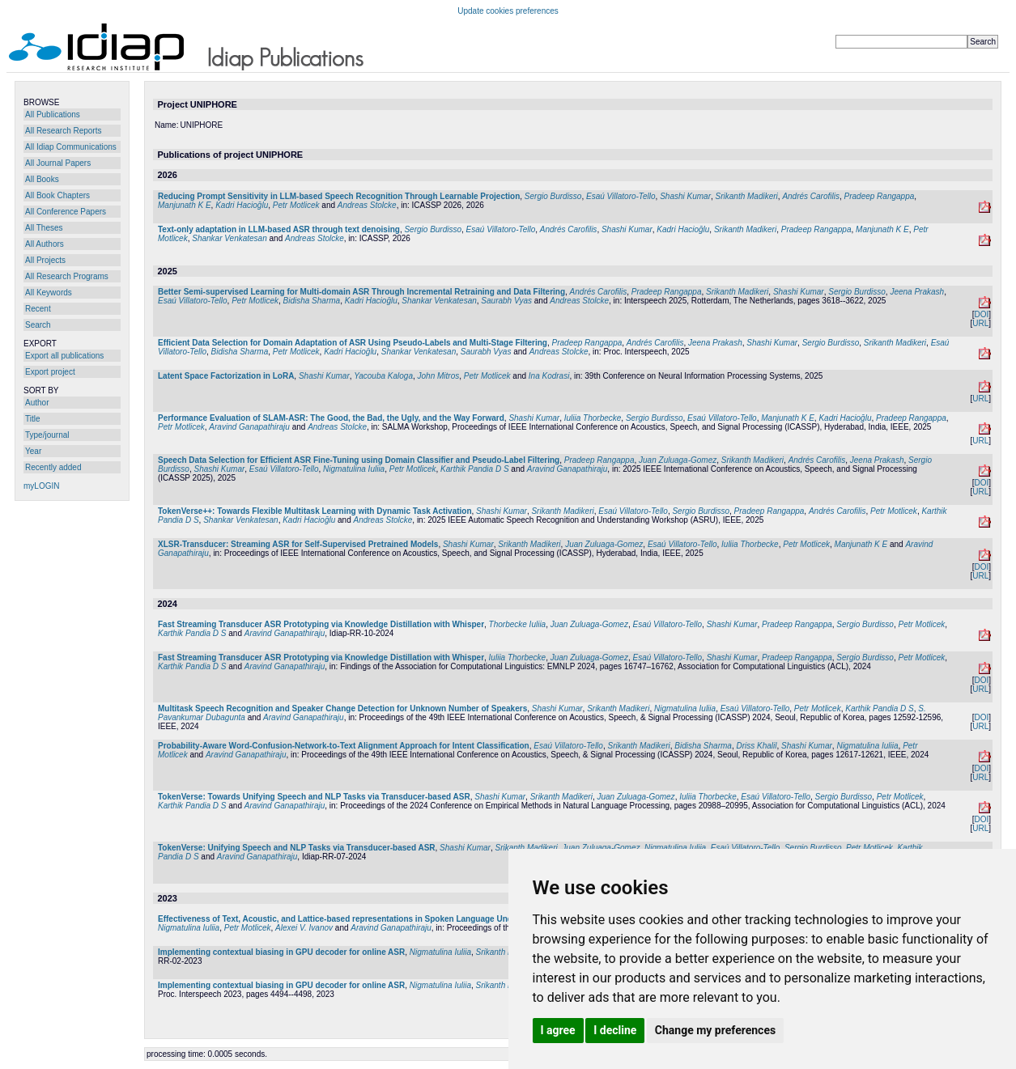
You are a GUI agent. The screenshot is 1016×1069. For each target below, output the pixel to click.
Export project (50, 371)
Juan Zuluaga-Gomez (677, 460)
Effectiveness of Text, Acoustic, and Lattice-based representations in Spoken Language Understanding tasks (367, 918)
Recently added (53, 467)
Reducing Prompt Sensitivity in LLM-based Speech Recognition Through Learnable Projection (339, 196)
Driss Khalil (756, 745)
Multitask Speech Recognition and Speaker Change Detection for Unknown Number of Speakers (342, 708)
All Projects (45, 260)
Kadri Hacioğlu (241, 205)
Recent (38, 308)
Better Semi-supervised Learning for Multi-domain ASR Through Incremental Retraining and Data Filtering (361, 291)
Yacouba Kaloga (383, 375)
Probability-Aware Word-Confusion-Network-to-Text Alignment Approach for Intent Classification (343, 745)
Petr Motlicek (296, 205)
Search (38, 324)
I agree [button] (558, 1030)
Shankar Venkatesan (229, 238)
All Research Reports (63, 130)
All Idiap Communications (71, 146)
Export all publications (64, 355)
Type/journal (47, 435)
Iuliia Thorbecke (593, 418)
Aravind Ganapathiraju (249, 426)
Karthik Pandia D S (474, 469)
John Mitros (439, 375)
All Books (42, 179)
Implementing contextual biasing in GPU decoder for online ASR (281, 952)
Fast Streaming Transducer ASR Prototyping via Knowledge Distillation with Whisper (321, 624)
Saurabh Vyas (506, 300)
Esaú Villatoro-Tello (621, 196)
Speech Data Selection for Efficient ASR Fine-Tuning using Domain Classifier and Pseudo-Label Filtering (358, 460)
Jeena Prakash (917, 291)
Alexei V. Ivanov (304, 927)
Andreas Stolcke (367, 205)
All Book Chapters (57, 195)
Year (33, 451)
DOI (981, 314)
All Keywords (48, 292)
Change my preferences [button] (715, 1030)
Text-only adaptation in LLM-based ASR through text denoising (279, 229)
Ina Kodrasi (549, 375)
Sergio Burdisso (553, 196)
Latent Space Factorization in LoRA (226, 375)
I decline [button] (614, 1030)
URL (980, 323)
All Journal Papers (58, 163)
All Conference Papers (65, 211)
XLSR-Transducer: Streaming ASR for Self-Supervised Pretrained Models (298, 544)
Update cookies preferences (508, 10)
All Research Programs (66, 276)
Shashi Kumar (685, 196)
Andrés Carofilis (811, 196)
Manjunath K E (184, 205)
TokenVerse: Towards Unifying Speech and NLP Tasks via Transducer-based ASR (314, 796)
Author (37, 402)
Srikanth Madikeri (747, 196)
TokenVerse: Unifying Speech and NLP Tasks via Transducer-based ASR (297, 847)
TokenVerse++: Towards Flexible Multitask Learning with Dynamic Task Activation (315, 511)
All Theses (44, 227)
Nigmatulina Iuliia (354, 469)
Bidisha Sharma (312, 300)
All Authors (44, 244)
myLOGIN (41, 485)
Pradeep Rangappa (879, 196)
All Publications (52, 114)
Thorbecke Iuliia (517, 624)
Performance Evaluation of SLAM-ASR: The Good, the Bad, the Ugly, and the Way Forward (331, 418)
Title (32, 418)
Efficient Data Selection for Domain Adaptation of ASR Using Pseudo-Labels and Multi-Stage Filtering (352, 342)
